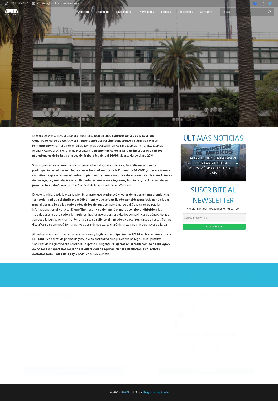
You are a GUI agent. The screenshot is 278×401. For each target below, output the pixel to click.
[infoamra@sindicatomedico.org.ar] (177, 315)
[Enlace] (12, 12)
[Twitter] (270, 3)
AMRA (125, 392)
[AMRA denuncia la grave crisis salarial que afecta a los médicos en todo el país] (213, 162)
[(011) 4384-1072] (189, 307)
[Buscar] (247, 12)
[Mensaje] (79, 350)
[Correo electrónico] (79, 319)
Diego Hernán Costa (156, 392)
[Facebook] (255, 3)
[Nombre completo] (79, 308)
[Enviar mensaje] (79, 370)
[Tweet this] (139, 99)
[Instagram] (262, 3)
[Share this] (127, 99)
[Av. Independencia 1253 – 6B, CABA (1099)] (172, 323)
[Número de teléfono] (79, 331)
